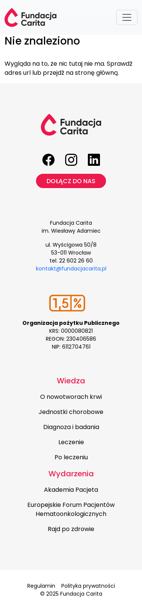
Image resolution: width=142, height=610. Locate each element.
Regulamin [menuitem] (41, 586)
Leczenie (71, 442)
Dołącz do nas (71, 181)
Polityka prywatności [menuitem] (88, 586)
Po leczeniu (71, 457)
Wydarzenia (71, 473)
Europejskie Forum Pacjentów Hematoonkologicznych (71, 509)
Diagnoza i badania (71, 427)
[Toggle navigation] (126, 17)
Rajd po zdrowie (71, 529)
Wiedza (71, 380)
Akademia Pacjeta (71, 489)
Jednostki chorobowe (71, 412)
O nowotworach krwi (71, 396)
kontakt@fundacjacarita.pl (71, 268)
